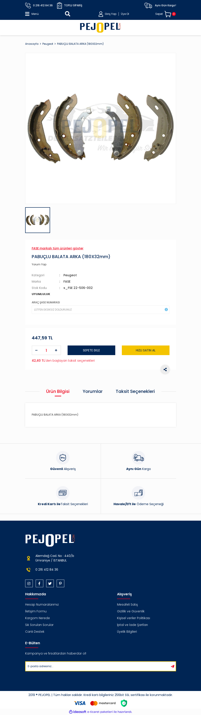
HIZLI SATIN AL (146, 350)
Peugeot (70, 275)
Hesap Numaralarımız (42, 604)
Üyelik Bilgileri (127, 631)
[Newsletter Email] (98, 666)
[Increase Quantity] (56, 350)
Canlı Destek (34, 631)
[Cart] (165, 14)
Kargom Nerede (37, 618)
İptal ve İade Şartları (132, 625)
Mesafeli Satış (127, 604)
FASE (66, 281)
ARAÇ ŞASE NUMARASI (46, 302)
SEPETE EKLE (91, 350)
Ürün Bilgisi (58, 391)
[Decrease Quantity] (36, 350)
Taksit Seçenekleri (135, 391)
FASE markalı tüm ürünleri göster (58, 248)
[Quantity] (46, 350)
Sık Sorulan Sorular (39, 625)
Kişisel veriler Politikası (133, 618)
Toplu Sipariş (69, 5)
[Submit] (173, 666)
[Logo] (100, 27)
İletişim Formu (36, 611)
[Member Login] (114, 14)
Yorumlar (93, 391)
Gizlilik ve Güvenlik (131, 611)
